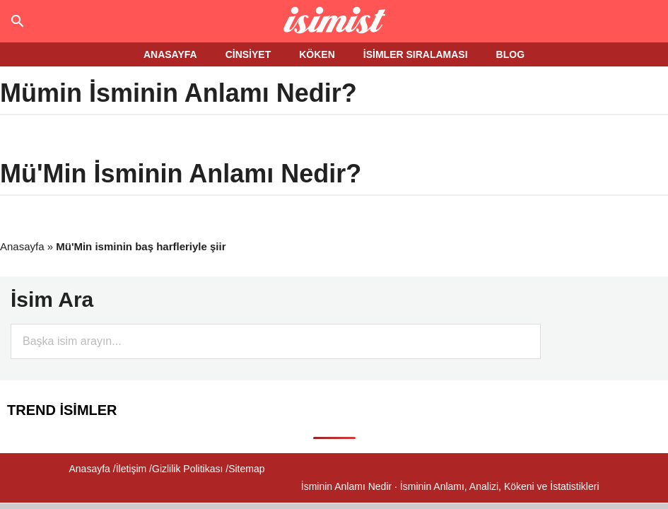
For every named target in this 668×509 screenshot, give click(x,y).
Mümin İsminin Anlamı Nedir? (178, 92)
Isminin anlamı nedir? (334, 21)
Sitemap (246, 468)
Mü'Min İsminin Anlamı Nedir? (180, 173)
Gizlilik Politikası (187, 468)
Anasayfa (22, 246)
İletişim (131, 468)
